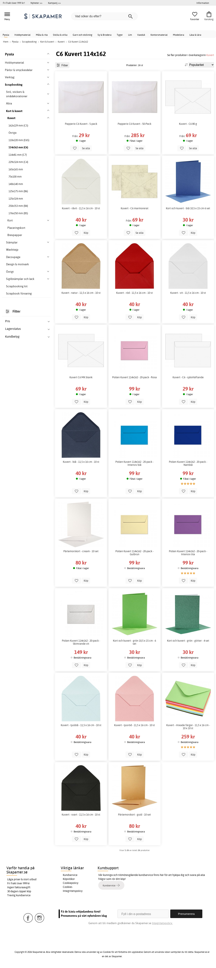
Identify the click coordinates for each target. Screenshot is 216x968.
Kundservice (70, 875)
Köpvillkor (69, 879)
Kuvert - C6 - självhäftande (188, 377)
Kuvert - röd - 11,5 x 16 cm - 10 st (134, 292)
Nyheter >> (36, 2)
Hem (5, 41)
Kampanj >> (54, 2)
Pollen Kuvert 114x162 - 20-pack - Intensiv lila (188, 553)
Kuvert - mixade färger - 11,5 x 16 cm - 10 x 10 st (188, 727)
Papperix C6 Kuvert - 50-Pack (134, 123)
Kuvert (210, 55)
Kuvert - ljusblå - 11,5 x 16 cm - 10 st (81, 725)
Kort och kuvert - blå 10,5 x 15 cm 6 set (188, 208)
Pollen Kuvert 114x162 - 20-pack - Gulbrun (134, 553)
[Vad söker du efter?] (104, 16)
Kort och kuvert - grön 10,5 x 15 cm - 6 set (134, 642)
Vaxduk (141, 34)
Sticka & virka (60, 34)
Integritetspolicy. (162, 923)
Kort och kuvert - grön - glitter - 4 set (188, 640)
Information (202, 2)
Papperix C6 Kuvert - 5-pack (81, 123)
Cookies (67, 887)
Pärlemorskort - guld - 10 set (134, 814)
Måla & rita (42, 34)
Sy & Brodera (104, 34)
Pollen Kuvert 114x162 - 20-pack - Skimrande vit (81, 642)
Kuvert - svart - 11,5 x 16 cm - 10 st (81, 814)
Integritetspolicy (73, 891)
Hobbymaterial (22, 34)
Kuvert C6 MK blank (80, 377)
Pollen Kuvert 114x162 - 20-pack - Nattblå (188, 463)
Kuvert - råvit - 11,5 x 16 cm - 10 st (81, 208)
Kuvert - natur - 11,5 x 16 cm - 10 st (81, 292)
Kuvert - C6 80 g (188, 123)
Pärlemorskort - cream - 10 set (81, 551)
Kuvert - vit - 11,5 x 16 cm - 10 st (188, 292)
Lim (130, 34)
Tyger (120, 34)
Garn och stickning (82, 34)
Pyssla (6, 34)
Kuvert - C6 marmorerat (134, 208)
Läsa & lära (195, 34)
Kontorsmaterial (159, 34)
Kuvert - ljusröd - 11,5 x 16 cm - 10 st (134, 725)
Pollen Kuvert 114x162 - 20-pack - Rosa (134, 377)
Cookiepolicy (70, 883)
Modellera (178, 34)
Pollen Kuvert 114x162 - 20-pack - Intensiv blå (134, 463)
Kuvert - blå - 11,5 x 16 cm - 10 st (81, 461)
